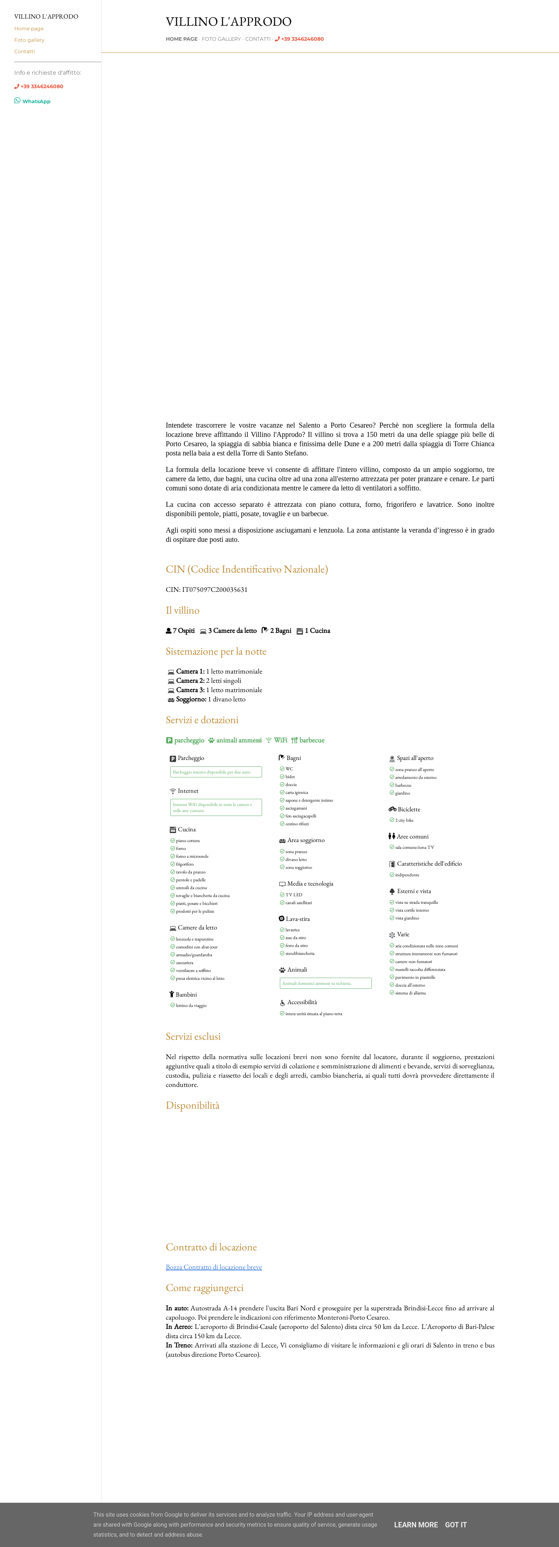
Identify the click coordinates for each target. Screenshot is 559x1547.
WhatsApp (32, 101)
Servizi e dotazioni (202, 719)
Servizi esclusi (193, 1036)
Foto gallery (221, 39)
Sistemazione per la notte (216, 651)
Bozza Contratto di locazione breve (214, 1266)
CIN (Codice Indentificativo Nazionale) (247, 569)
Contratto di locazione (211, 1247)
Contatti (258, 39)
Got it (456, 1525)
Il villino (183, 610)
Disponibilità (193, 1105)
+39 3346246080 (302, 39)
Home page (182, 39)
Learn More (416, 1525)
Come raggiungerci (204, 1287)
